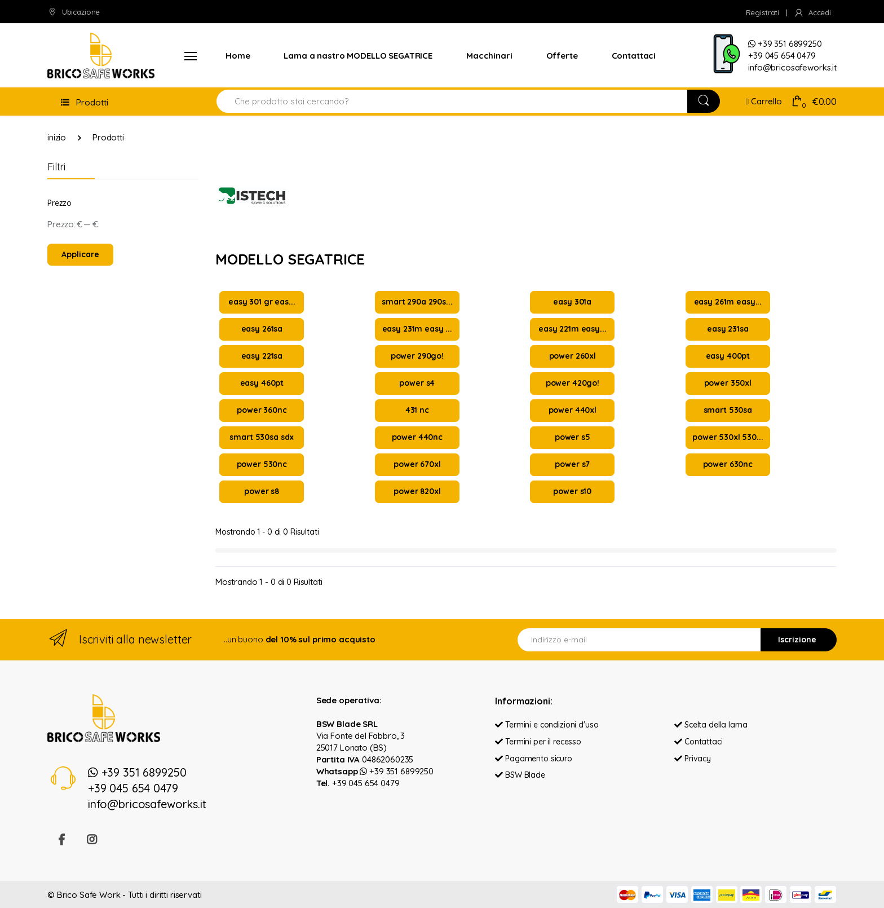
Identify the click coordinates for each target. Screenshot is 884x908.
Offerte (562, 55)
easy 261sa (262, 329)
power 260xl (572, 356)
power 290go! (417, 356)
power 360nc (261, 410)
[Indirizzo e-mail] (639, 639)
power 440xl (572, 410)
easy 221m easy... (572, 329)
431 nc (417, 410)
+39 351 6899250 (397, 771)
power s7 (572, 464)
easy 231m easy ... (417, 329)
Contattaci (634, 55)
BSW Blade (520, 775)
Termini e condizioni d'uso (546, 725)
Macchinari (489, 55)
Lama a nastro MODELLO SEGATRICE (358, 55)
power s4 (417, 383)
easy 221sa (262, 356)
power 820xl (417, 491)
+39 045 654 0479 (366, 783)
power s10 (572, 491)
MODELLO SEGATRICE (290, 259)
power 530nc (262, 464)
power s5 (572, 437)
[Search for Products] (452, 101)
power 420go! (572, 383)
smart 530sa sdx (261, 437)
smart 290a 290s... (417, 302)
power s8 (261, 491)
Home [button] (238, 55)
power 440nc (417, 437)
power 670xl (417, 464)
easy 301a (572, 302)
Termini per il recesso (538, 742)
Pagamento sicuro (533, 758)
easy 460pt (262, 383)
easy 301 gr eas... (261, 302)
